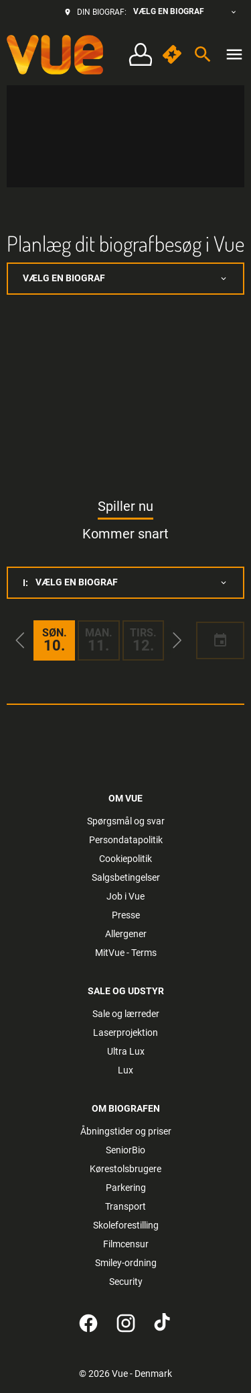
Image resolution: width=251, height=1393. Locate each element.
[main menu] (234, 54)
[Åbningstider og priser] (125, 1131)
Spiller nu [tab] (125, 506)
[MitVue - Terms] (126, 952)
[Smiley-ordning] (126, 1262)
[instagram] (126, 1323)
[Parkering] (126, 1187)
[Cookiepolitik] (125, 858)
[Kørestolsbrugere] (125, 1168)
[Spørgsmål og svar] (126, 821)
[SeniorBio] (125, 1150)
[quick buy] (172, 54)
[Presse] (126, 915)
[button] (20, 640)
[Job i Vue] (125, 896)
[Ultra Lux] (126, 1051)
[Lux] (125, 1070)
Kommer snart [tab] (125, 534)
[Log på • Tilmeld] (140, 54)
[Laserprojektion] (125, 1032)
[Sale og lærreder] (125, 1013)
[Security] (126, 1281)
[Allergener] (126, 933)
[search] (203, 54)
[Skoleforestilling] (126, 1225)
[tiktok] (163, 1323)
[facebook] (88, 1323)
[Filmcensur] (126, 1244)
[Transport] (125, 1206)
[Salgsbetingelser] (126, 877)
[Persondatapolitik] (126, 839)
